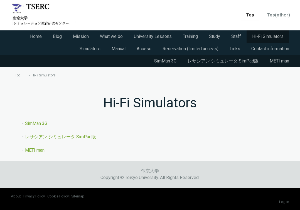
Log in (284, 202)
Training (190, 36)
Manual (119, 48)
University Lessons (153, 36)
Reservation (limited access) (190, 48)
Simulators (90, 48)
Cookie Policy (58, 196)
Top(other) (278, 15)
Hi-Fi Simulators (268, 36)
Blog (57, 36)
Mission (81, 36)
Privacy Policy (34, 196)
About (16, 196)
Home (36, 36)
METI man (279, 61)
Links (235, 48)
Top (250, 15)
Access (144, 48)
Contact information (270, 48)
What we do (111, 36)
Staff (236, 36)
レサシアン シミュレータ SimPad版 (223, 61)
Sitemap (77, 196)
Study (214, 36)
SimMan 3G (165, 61)
